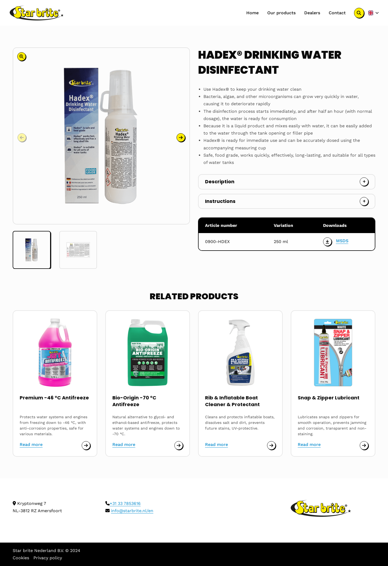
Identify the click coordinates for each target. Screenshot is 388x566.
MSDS (342, 240)
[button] (180, 137)
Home (252, 12)
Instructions (220, 201)
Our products (281, 12)
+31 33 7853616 (125, 503)
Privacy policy (47, 557)
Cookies (21, 557)
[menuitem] (252, 12)
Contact (337, 12)
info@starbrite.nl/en (132, 510)
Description (219, 181)
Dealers (312, 12)
